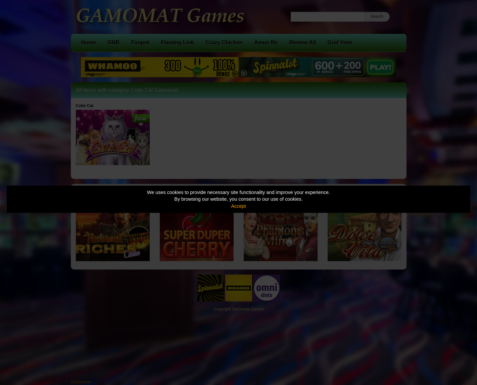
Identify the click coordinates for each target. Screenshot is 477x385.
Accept (238, 206)
